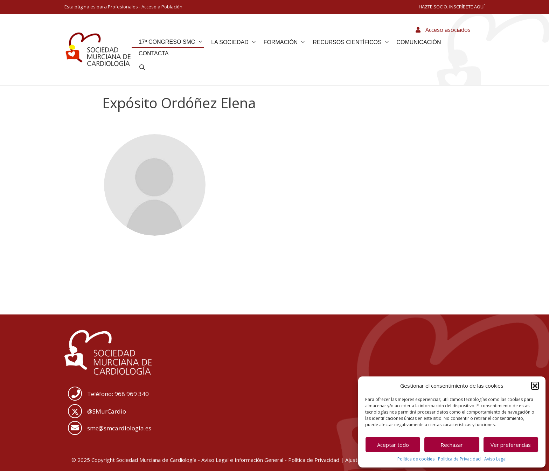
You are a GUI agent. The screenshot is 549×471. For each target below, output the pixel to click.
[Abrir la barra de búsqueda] (142, 67)
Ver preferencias (511, 444)
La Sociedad (234, 42)
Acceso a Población (161, 7)
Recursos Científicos (351, 42)
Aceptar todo (393, 444)
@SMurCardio (106, 411)
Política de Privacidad (459, 459)
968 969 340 (131, 394)
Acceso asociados (443, 30)
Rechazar (451, 444)
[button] (534, 385)
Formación (285, 42)
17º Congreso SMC (171, 42)
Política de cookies (416, 459)
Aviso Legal (495, 459)
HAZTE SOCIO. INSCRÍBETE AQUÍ (452, 7)
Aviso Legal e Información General (242, 459)
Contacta (154, 53)
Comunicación (418, 42)
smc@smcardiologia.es (119, 428)
